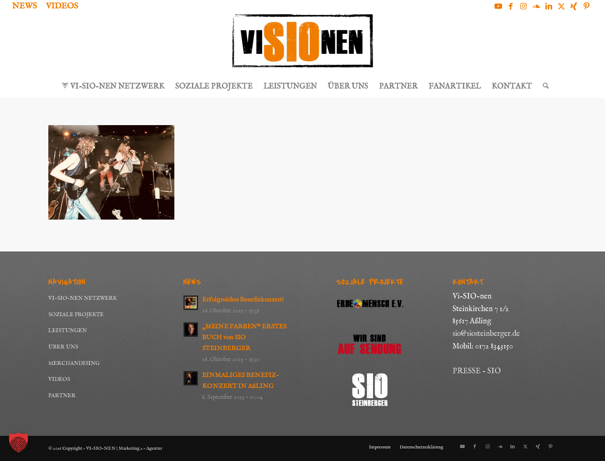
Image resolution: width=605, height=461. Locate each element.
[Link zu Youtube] (498, 6)
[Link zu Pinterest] (586, 6)
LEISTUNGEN (67, 330)
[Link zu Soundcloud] (536, 6)
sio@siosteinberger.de (486, 334)
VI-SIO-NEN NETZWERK (82, 298)
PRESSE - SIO (476, 371)
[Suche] (543, 86)
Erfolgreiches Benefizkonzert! (243, 300)
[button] (18, 442)
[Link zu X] (561, 6)
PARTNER (62, 395)
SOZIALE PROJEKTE (76, 314)
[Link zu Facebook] (511, 6)
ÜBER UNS (63, 347)
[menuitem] (27, 6)
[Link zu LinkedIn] (548, 6)
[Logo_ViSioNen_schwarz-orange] (302, 44)
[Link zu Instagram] (523, 6)
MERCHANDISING (74, 363)
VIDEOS (59, 379)
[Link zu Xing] (574, 6)
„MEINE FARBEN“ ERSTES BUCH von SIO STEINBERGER (244, 337)
